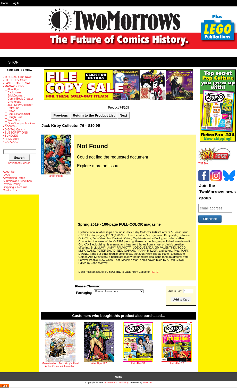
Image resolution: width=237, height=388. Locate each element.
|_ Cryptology (12, 101)
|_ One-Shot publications (19, 123)
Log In (16, 3)
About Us (8, 171)
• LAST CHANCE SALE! (18, 83)
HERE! (155, 271)
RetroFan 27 (177, 363)
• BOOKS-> (10, 126)
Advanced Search (19, 162)
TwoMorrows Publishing (116, 382)
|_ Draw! (9, 110)
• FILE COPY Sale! (15, 80)
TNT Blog (214, 162)
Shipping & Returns (15, 187)
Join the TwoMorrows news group (217, 191)
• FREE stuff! (11, 138)
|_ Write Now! (12, 120)
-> (13, 86)
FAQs (6, 174)
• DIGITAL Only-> (13, 129)
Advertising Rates (14, 177)
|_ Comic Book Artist (16, 114)
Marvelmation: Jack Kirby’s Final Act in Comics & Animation (60, 365)
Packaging (84, 293)
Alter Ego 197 (99, 363)
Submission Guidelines (17, 180)
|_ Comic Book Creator (18, 98)
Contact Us (10, 190)
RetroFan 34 (138, 363)
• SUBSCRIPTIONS (15, 132)
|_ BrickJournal (13, 95)
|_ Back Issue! (12, 92)
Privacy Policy (11, 184)
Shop (13, 62)
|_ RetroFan (11, 107)
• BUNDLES (10, 135)
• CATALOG (10, 141)
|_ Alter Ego (11, 89)
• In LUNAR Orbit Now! (17, 76)
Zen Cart (147, 382)
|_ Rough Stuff (12, 117)
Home (5, 3)
